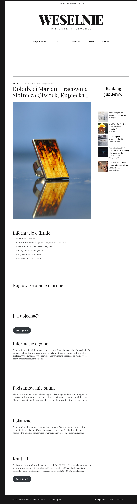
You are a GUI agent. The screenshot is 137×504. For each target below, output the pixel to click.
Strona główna (99, 500)
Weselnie (71, 19)
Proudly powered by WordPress (24, 500)
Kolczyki (59, 41)
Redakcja (16, 83)
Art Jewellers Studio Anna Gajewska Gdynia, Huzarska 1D (119, 165)
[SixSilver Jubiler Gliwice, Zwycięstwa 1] (103, 117)
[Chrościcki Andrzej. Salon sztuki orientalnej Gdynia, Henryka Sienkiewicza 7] (103, 152)
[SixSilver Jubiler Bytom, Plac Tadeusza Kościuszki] (103, 128)
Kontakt (106, 41)
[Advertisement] (71, 61)
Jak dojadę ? (22, 330)
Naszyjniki (76, 41)
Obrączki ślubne (40, 41)
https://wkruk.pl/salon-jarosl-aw (50, 242)
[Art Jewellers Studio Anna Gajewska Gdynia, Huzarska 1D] (103, 167)
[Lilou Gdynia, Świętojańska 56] (103, 141)
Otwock (37, 83)
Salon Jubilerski (47, 83)
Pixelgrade (57, 500)
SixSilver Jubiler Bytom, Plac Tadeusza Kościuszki (119, 126)
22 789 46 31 (29, 238)
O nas (91, 41)
